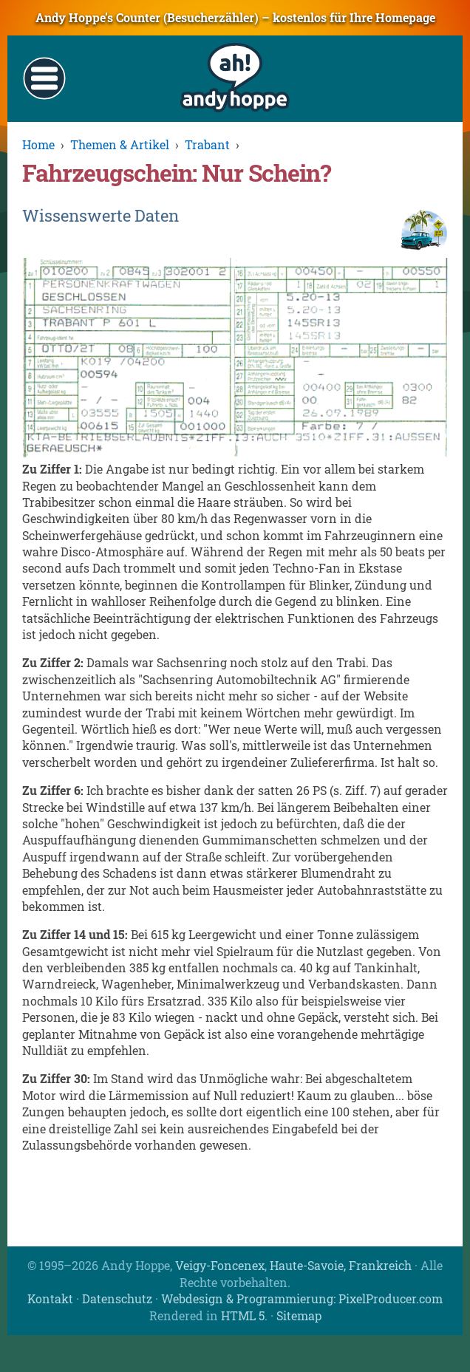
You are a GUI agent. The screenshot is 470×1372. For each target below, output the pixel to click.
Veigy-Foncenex (220, 1265)
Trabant (207, 144)
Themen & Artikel (119, 144)
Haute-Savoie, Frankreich (341, 1265)
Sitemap (298, 1315)
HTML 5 (243, 1315)
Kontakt (50, 1298)
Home (38, 144)
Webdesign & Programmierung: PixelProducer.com (302, 1298)
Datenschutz (117, 1298)
